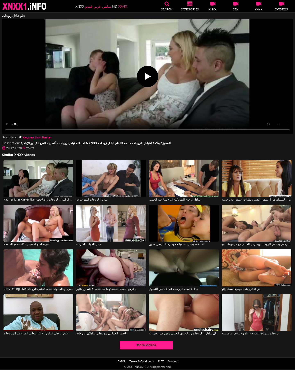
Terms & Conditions (141, 361)
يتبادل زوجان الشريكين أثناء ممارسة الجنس (174, 199)
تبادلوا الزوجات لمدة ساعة (91, 199)
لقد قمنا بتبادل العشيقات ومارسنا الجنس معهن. (176, 244)
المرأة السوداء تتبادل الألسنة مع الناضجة (26, 244)
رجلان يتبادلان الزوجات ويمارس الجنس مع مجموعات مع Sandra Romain (257, 244)
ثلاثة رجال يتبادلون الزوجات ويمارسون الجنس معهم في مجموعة (184, 333)
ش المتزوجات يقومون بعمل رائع (241, 289)
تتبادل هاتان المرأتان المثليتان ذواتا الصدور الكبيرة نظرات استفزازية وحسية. (257, 199)
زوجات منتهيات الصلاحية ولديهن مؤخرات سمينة (250, 333)
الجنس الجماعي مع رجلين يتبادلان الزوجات (101, 333)
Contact (172, 361)
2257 (161, 361)
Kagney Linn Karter (35, 137)
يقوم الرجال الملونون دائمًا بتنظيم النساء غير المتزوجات (35, 333)
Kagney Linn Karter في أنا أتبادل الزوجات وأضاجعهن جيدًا (38, 199)
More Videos (146, 345)
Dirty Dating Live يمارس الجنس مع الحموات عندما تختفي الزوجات (38, 289)
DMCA (121, 361)
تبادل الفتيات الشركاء (88, 244)
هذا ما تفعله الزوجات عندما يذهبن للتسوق (173, 289)
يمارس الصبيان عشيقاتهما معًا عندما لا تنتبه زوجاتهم (106, 289)
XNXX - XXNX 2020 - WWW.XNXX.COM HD (24, 6)
